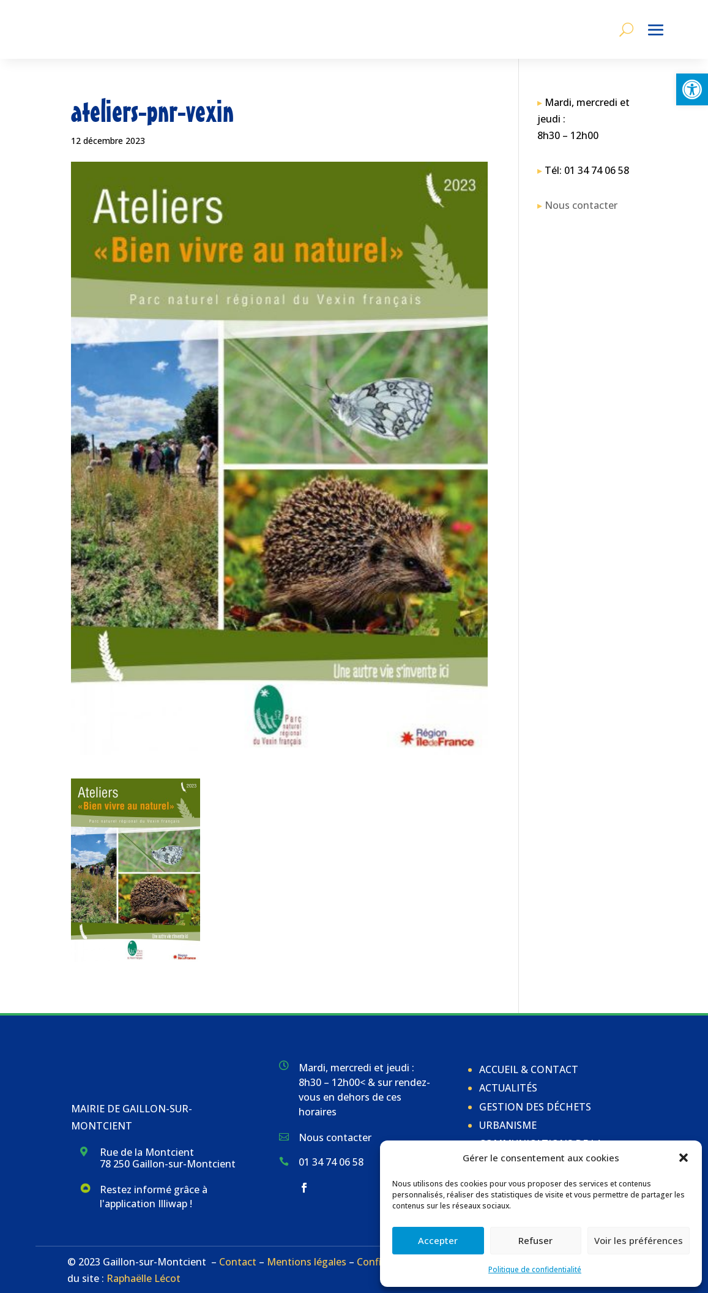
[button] (692, 89)
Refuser (535, 1240)
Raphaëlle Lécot (143, 1278)
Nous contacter (581, 205)
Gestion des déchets (535, 1107)
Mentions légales (306, 1261)
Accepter (438, 1240)
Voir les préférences (638, 1240)
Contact (237, 1261)
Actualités (508, 1088)
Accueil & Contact (528, 1069)
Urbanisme (508, 1125)
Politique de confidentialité (534, 1269)
